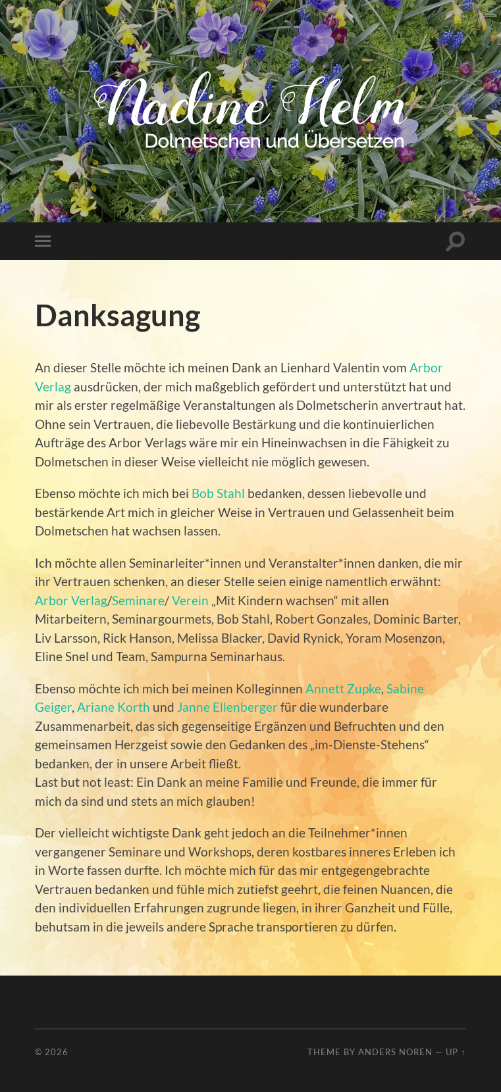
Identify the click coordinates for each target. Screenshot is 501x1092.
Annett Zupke (343, 688)
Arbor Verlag (71, 600)
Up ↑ (455, 1052)
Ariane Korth (113, 706)
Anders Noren (395, 1052)
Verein (190, 600)
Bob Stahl (218, 493)
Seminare (138, 600)
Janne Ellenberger (227, 706)
